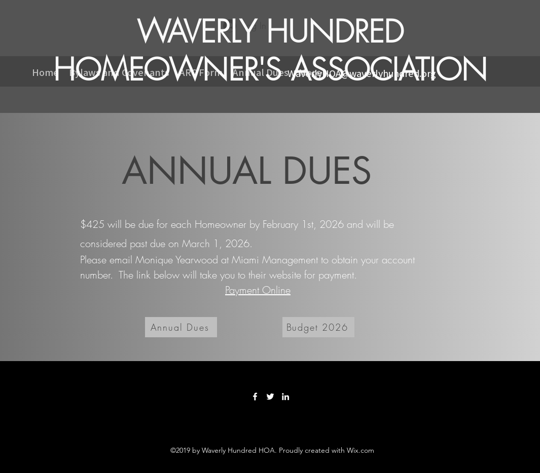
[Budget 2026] (318, 327)
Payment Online (258, 290)
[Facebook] (255, 396)
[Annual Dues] (181, 327)
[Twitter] (270, 396)
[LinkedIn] (285, 396)
